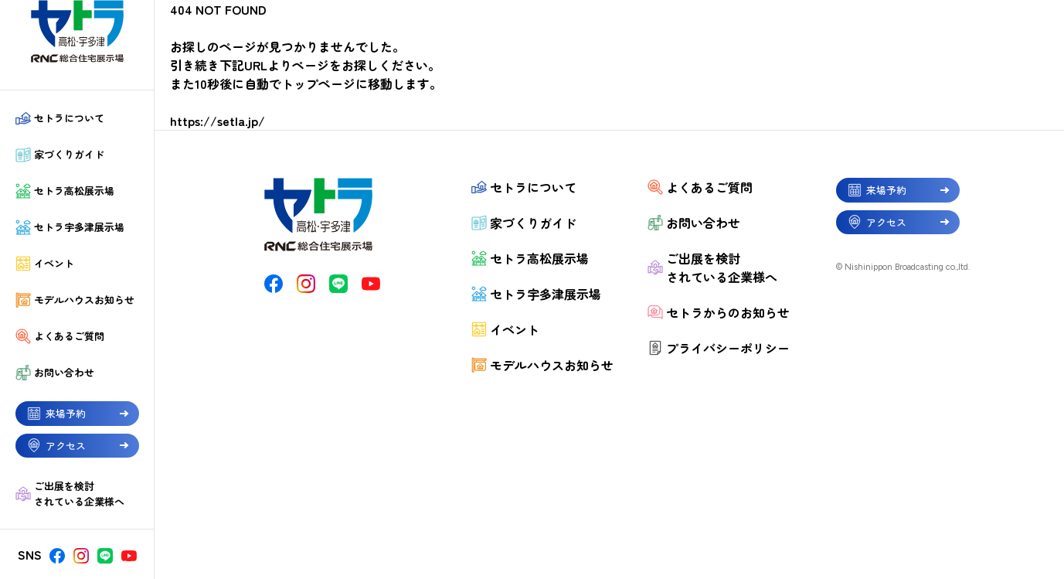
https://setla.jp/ (217, 120)
